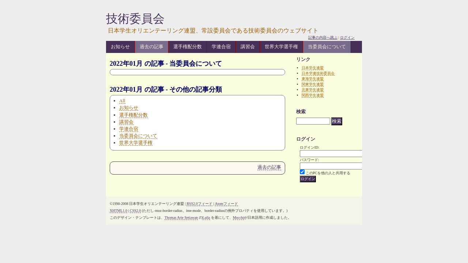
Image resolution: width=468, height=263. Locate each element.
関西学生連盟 (313, 95)
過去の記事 (151, 46)
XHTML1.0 (118, 211)
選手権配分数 (187, 46)
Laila (206, 218)
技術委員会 (135, 18)
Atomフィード (226, 204)
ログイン (347, 37)
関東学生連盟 (313, 84)
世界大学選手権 (281, 46)
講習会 (248, 46)
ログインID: (309, 147)
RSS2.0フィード (199, 204)
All (122, 100)
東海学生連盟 (313, 79)
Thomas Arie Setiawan (181, 218)
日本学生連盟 (313, 68)
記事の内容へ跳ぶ (322, 37)
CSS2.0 (135, 211)
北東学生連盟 (313, 90)
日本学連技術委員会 (318, 73)
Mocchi (238, 218)
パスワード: (309, 160)
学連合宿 (221, 46)
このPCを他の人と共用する (328, 173)
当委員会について (327, 46)
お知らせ (120, 46)
